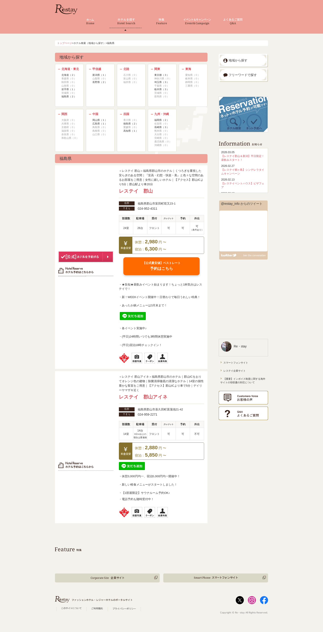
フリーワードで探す (240, 75)
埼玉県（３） (161, 82)
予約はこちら (162, 266)
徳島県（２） (130, 123)
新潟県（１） (99, 75)
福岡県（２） (161, 120)
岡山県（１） (99, 120)
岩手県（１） (68, 89)
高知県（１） (130, 130)
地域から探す (235, 60)
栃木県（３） (161, 89)
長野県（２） (99, 82)
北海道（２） (68, 75)
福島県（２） (68, 96)
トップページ (64, 43)
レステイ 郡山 (136, 191)
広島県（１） (99, 123)
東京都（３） (161, 75)
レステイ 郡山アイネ (143, 397)
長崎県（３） (161, 127)
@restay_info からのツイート (241, 203)
